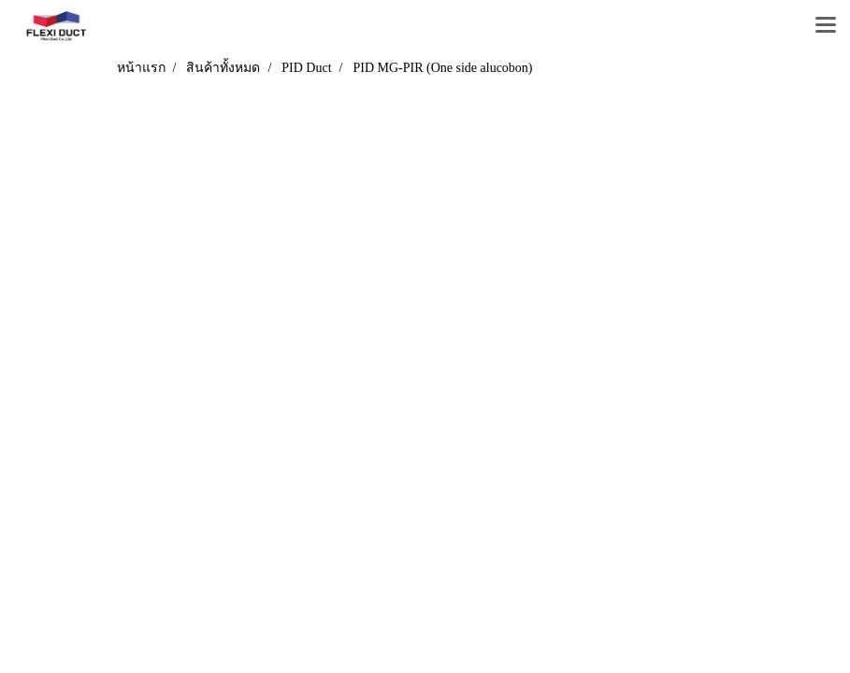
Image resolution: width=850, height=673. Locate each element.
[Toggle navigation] (825, 26)
